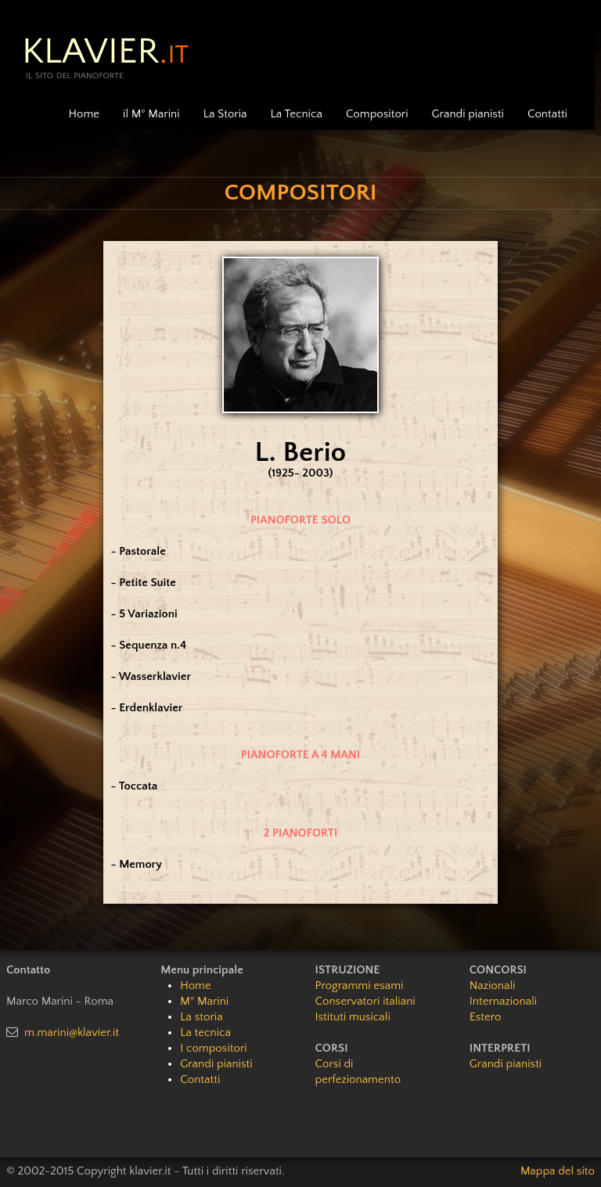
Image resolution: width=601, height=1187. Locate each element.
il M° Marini (151, 113)
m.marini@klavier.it (71, 1032)
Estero (486, 1016)
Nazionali (493, 985)
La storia (201, 1016)
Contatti (547, 113)
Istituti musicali (352, 1016)
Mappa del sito (557, 1171)
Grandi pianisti (468, 113)
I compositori (213, 1048)
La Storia (225, 113)
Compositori (377, 113)
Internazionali (503, 1001)
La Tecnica (296, 113)
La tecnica (205, 1032)
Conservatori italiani (365, 1001)
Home (84, 113)
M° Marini (204, 1001)
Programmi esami (359, 985)
